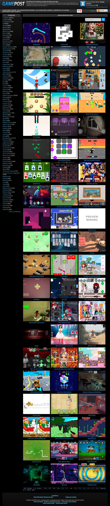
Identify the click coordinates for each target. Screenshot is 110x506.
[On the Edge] (36, 125)
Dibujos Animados (8, 95)
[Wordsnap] (36, 288)
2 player (5, 19)
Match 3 (5, 60)
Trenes (5, 132)
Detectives (6, 56)
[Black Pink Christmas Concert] (64, 334)
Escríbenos (55, 495)
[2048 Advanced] (36, 149)
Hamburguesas (7, 49)
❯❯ (30, 490)
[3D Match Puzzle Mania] (91, 56)
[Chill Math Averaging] (91, 33)
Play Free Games (38, 501)
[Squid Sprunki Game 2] (91, 102)
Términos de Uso (48, 497)
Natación (5, 140)
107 (50, 488)
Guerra (5, 198)
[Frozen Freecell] (64, 241)
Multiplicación (7, 113)
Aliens (4, 89)
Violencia (5, 134)
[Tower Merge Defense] (64, 149)
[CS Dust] (91, 241)
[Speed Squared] (36, 450)
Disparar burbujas (8, 47)
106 (45, 488)
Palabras (5, 180)
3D (3, 23)
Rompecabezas (7, 138)
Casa (4, 58)
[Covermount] (64, 33)
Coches (5, 150)
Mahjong (5, 107)
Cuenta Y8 (6, 87)
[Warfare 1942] (91, 334)
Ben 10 (5, 33)
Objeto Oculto (7, 188)
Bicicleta (5, 146)
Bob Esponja (6, 165)
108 (54, 488)
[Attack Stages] (36, 56)
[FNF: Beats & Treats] (64, 450)
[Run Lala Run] (36, 404)
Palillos (5, 167)
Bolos (4, 99)
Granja (5, 68)
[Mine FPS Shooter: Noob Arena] (64, 427)
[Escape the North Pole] (64, 56)
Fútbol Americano (8, 72)
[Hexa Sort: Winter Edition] (64, 380)
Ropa (4, 74)
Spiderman (6, 163)
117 (92, 488)
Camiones (6, 52)
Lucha (4, 37)
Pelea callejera (7, 192)
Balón (4, 130)
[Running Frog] (91, 218)
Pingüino (5, 128)
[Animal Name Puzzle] (36, 102)
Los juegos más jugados (44, 10)
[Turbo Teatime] (64, 172)
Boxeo (4, 39)
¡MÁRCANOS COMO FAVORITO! (11, 12)
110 (62, 488)
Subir (35, 497)
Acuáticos (5, 196)
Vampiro (5, 194)
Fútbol (4, 70)
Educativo (5, 66)
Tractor (5, 186)
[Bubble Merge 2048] (64, 102)
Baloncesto (6, 91)
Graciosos (5, 209)
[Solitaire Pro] (36, 172)
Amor (4, 111)
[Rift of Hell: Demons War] (64, 79)
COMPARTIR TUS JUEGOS (61, 10)
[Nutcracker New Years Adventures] (64, 357)
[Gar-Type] (64, 473)
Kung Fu (5, 103)
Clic (4, 84)
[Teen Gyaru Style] (91, 311)
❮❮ (28, 488)
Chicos (5, 51)
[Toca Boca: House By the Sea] (91, 265)
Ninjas (4, 120)
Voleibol (5, 157)
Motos (4, 115)
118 (97, 488)
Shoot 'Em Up (7, 155)
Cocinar (5, 76)
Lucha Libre (6, 201)
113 (75, 488)
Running (5, 35)
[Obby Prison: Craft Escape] (36, 311)
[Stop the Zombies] (64, 404)
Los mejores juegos (9, 10)
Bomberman (6, 41)
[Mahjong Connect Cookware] (91, 357)
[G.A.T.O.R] (64, 288)
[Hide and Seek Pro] (91, 125)
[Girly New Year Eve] (91, 172)
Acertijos (5, 105)
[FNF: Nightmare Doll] (64, 311)
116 (88, 488)
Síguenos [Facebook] (93, 10)
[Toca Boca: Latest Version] (64, 195)
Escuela (5, 178)
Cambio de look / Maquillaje (11, 173)
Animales (5, 205)
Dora (4, 62)
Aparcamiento (7, 124)
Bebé (4, 118)
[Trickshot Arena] (91, 473)
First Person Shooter (9, 171)
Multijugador (6, 117)
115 (84, 488)
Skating (5, 207)
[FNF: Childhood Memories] (91, 288)
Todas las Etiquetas (15, 211)
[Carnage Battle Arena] (36, 380)
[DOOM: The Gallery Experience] (91, 195)
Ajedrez (5, 176)
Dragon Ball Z (7, 64)
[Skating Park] (36, 79)
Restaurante (6, 144)
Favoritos (89, 7)
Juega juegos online (61, 503)
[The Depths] (36, 473)
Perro (4, 136)
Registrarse (104, 7)
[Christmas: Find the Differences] (36, 427)
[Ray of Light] (91, 404)
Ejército (5, 27)
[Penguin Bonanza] (64, 218)
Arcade (5, 25)
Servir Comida (7, 153)
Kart (4, 82)
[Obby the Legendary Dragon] (91, 149)
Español (101, 10)
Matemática (6, 109)
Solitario (5, 126)
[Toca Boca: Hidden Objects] (91, 79)
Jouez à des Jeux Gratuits (69, 501)
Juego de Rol (6, 142)
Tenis (4, 182)
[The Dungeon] (64, 125)
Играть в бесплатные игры (52, 501)
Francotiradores (7, 161)
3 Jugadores (6, 21)
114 (79, 488)
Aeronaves (6, 151)
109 (58, 488)
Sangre (5, 97)
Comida (5, 80)
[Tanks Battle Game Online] (36, 265)
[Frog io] (36, 241)
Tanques (5, 54)
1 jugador (6, 18)
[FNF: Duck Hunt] (91, 450)
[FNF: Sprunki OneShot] (36, 357)
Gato (4, 93)
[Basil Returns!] (91, 427)
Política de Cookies (70, 497)
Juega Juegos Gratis (49, 503)
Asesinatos (6, 200)
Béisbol (5, 29)
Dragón (5, 159)
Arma (4, 45)
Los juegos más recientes (26, 10)
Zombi (4, 203)
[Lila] (36, 218)
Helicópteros (6, 78)
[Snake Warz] (36, 33)
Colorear (5, 85)
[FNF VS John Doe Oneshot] (36, 195)
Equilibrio (5, 190)
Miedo (4, 169)
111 (67, 488)
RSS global (40, 497)
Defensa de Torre (7, 122)
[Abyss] (36, 334)
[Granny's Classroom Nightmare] (91, 380)
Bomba (5, 43)
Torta (4, 184)
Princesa (5, 101)
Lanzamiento (6, 148)
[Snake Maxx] (64, 265)
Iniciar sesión (96, 7)
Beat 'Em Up (6, 31)
